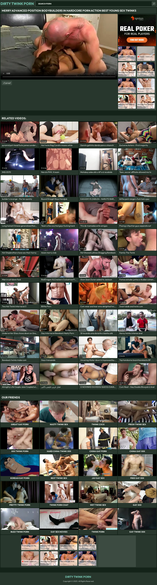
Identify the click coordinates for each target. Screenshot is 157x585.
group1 (8, 83)
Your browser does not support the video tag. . (59, 47)
